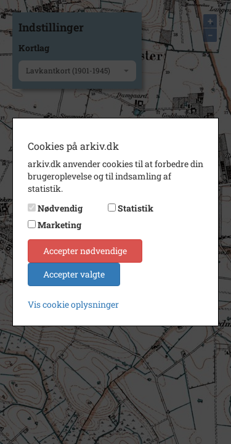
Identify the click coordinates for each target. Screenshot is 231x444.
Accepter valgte (74, 274)
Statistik (135, 208)
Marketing (59, 225)
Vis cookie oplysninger (73, 304)
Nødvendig (60, 208)
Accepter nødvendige (85, 251)
